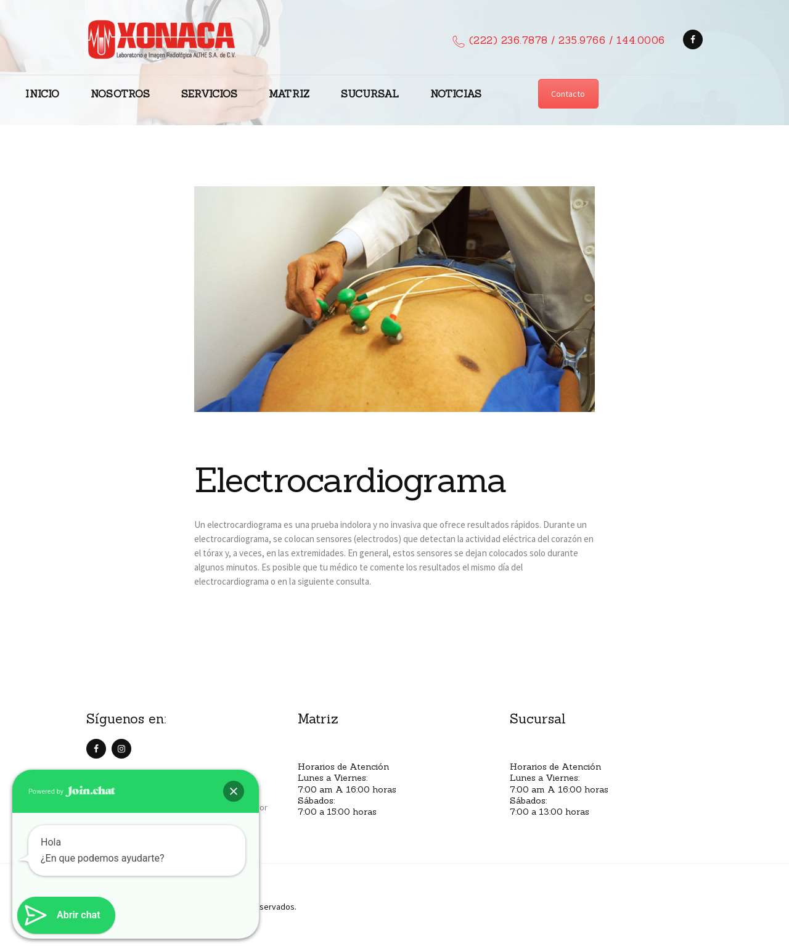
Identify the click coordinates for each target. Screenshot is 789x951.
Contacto (568, 93)
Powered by (71, 791)
